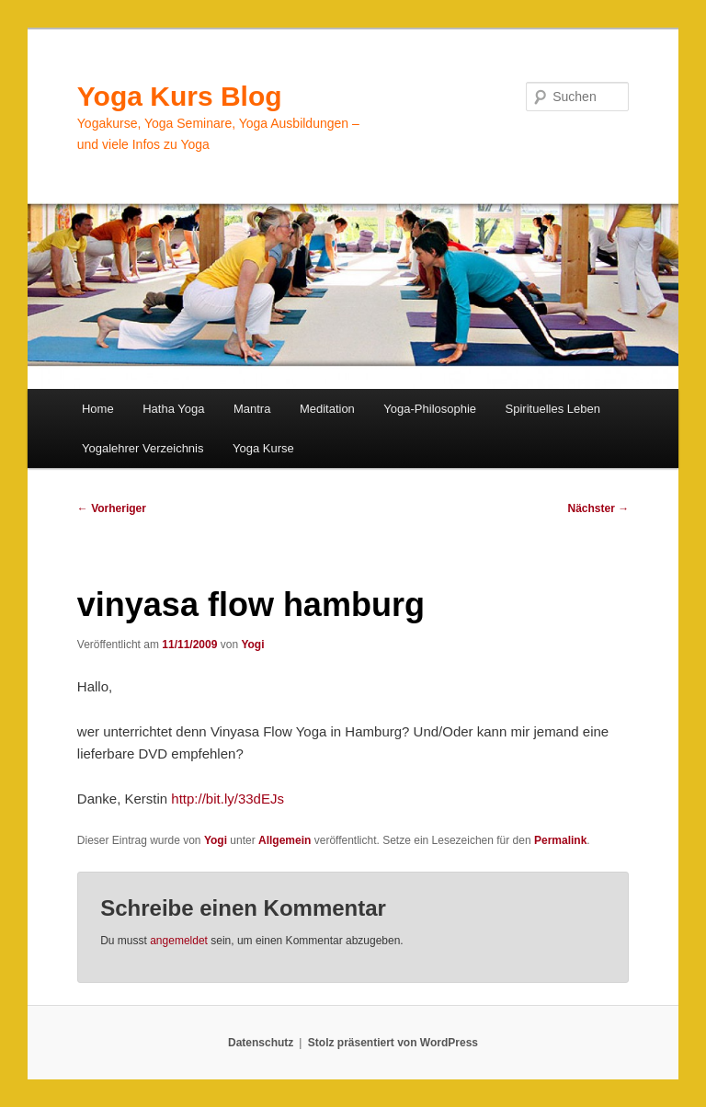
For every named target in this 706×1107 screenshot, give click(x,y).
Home (98, 409)
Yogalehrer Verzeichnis (143, 448)
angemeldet (179, 940)
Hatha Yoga (173, 409)
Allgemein (284, 840)
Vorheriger (111, 508)
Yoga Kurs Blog (179, 96)
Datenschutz (260, 1042)
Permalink (560, 840)
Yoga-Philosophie (429, 409)
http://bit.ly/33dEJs (227, 798)
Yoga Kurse (263, 448)
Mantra (251, 409)
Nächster (599, 508)
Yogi (252, 644)
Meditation (327, 409)
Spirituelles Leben (553, 409)
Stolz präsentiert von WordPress (393, 1042)
